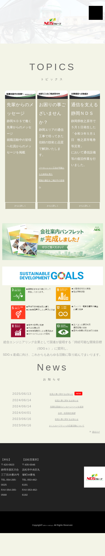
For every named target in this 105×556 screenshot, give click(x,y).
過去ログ (94, 440)
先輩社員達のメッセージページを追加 (67, 415)
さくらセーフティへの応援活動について (66, 434)
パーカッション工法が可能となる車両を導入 (51, 174)
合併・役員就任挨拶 (67, 421)
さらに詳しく (20, 213)
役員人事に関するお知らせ (61, 402)
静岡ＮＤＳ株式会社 (48, 534)
